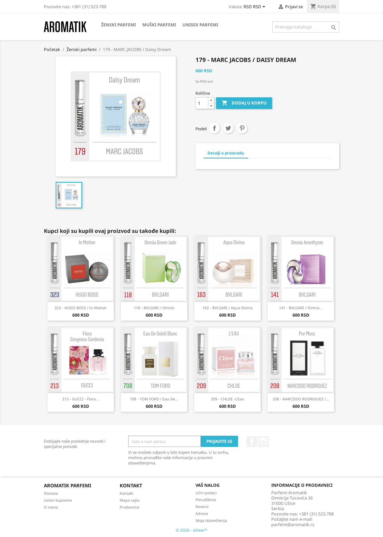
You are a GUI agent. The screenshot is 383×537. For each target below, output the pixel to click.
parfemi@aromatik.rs (292, 524)
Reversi (202, 506)
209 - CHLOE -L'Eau (227, 398)
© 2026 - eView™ (191, 530)
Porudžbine (205, 499)
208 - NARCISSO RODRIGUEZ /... (301, 398)
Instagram (263, 441)
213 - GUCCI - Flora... (80, 398)
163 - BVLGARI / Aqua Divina (227, 307)
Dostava (51, 493)
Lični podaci (206, 492)
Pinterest (242, 128)
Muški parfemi (159, 25)
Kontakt (126, 493)
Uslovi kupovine (58, 500)
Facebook (252, 441)
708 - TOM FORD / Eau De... (154, 398)
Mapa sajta (129, 500)
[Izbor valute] (255, 7)
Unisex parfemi (200, 25)
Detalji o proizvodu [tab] (225, 153)
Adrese (201, 513)
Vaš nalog (207, 485)
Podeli (214, 128)
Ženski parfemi (118, 25)
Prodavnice (129, 507)
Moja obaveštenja (211, 520)
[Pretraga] (305, 26)
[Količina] (201, 103)
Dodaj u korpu (244, 103)
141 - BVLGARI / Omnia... (301, 307)
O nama (51, 507)
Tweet (228, 128)
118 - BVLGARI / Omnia (154, 307)
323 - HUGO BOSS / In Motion (81, 307)
